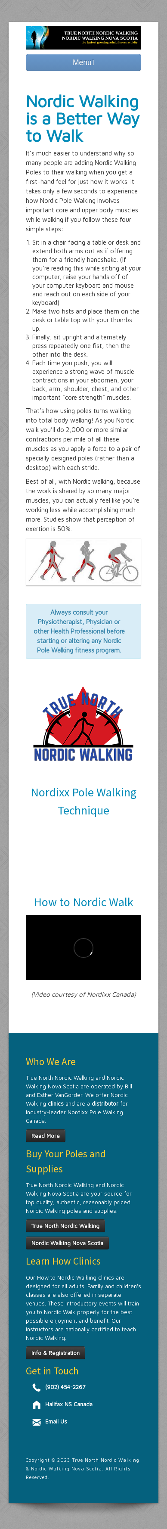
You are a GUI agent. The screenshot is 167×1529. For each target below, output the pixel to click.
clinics (56, 1103)
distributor (104, 1103)
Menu (83, 62)
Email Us (56, 1421)
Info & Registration (55, 1352)
